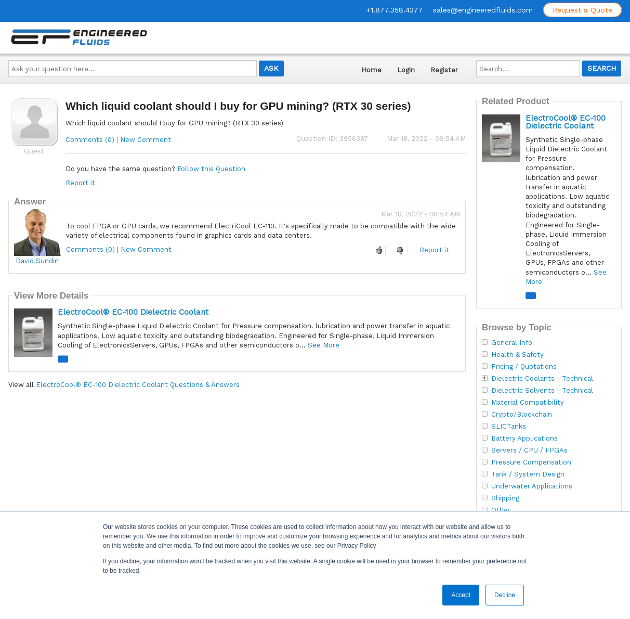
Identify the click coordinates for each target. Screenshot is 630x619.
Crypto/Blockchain (521, 414)
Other (500, 510)
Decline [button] (504, 595)
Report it (80, 183)
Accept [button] (460, 595)
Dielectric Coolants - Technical (542, 378)
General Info (511, 342)
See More (323, 345)
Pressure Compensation (531, 462)
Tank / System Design (528, 474)
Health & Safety (517, 354)
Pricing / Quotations (524, 366)
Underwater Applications (531, 486)
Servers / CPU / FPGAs (529, 450)
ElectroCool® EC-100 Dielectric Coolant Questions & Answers (138, 385)
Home (371, 70)
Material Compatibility (527, 402)
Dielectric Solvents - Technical (542, 390)
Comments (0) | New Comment (118, 140)
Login (406, 70)
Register (444, 70)
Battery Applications (524, 438)
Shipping (505, 498)
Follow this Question (211, 169)
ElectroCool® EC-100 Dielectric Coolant (133, 312)
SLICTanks (508, 426)
